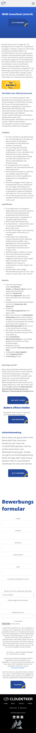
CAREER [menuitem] (30, 703)
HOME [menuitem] (6, 703)
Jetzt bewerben (20, 474)
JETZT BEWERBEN (20, 24)
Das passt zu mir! (20, 401)
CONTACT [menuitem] (21, 703)
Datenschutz (13, 708)
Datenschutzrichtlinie (17, 668)
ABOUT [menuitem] (13, 703)
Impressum (23, 708)
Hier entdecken (20, 421)
